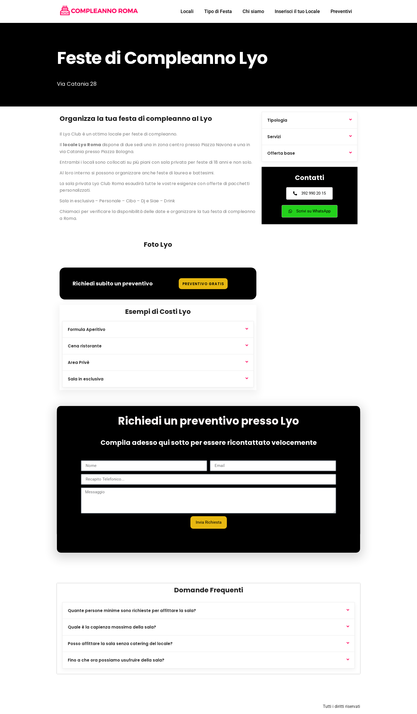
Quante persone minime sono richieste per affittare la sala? (132, 610)
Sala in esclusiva (85, 379)
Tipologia (277, 120)
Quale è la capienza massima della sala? (112, 627)
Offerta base (281, 153)
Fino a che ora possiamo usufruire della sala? (116, 660)
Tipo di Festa (218, 11)
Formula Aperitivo (86, 329)
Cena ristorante (85, 346)
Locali (187, 11)
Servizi (274, 136)
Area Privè (78, 362)
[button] (157, 329)
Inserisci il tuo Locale (297, 11)
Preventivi (341, 11)
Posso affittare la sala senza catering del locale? (120, 643)
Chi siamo (253, 11)
